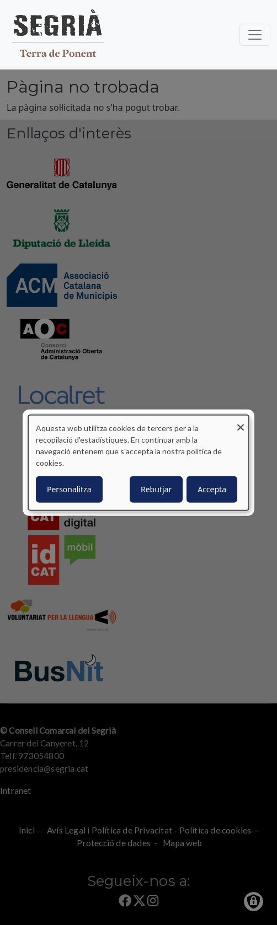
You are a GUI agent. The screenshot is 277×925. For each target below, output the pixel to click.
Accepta (212, 488)
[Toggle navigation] (254, 35)
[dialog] (138, 462)
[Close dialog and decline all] (240, 422)
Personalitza (69, 488)
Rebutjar (156, 488)
